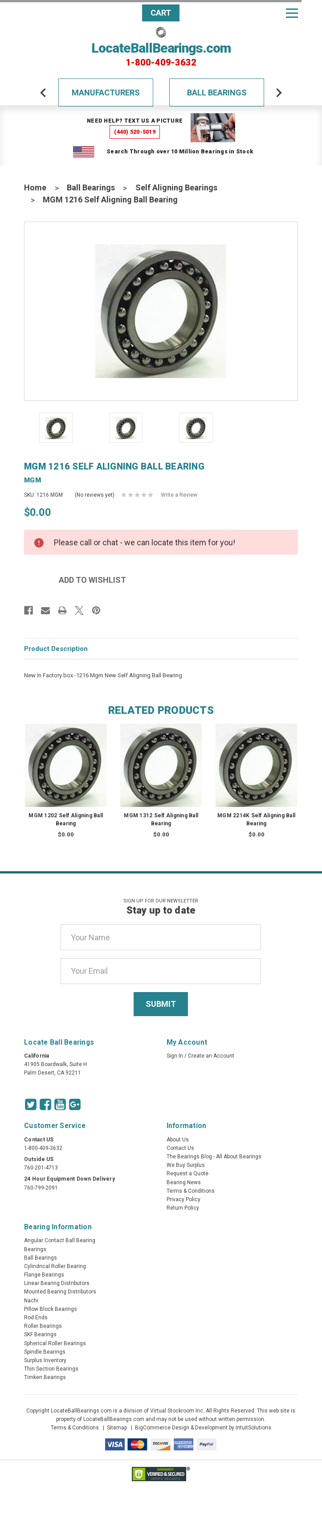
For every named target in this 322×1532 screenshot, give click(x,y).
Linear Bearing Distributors (57, 1283)
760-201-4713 (41, 1168)
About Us (178, 1140)
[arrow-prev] (43, 93)
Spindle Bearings (44, 1352)
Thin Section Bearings (51, 1369)
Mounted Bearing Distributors (60, 1292)
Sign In (175, 1056)
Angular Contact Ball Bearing (59, 1240)
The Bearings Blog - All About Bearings (214, 1156)
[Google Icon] (75, 1104)
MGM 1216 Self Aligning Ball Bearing (110, 199)
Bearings (35, 1249)
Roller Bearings (43, 1326)
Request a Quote (187, 1173)
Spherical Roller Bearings (55, 1343)
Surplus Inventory (45, 1360)
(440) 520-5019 (134, 131)
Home (35, 187)
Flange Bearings (44, 1275)
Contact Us (180, 1148)
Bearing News (184, 1182)
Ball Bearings (217, 92)
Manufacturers (106, 92)
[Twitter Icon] (30, 1104)
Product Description (56, 649)
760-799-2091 (41, 1188)
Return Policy (183, 1208)
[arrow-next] (279, 93)
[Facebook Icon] (45, 1104)
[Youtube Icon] (60, 1104)
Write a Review (179, 495)
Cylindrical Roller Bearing (55, 1266)
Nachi (31, 1300)
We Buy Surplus (186, 1165)
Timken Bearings (45, 1377)
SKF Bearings (40, 1334)
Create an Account (211, 1056)
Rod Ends (36, 1317)
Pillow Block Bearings (50, 1309)
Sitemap (117, 1428)
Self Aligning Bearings (176, 187)
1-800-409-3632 (161, 62)
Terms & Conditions (191, 1191)
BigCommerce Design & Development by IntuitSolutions (203, 1428)
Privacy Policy (183, 1199)
